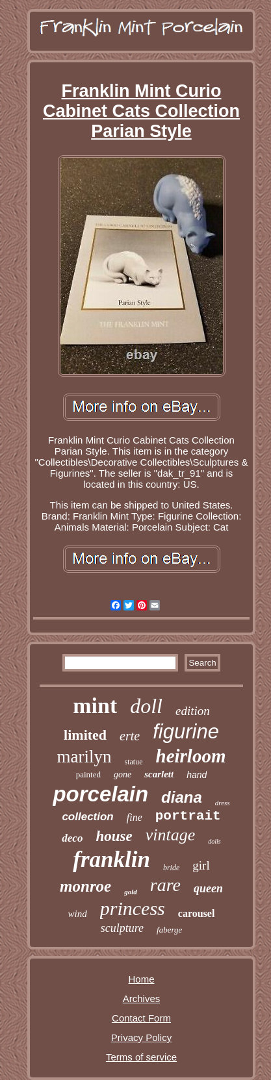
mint (95, 706)
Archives (142, 998)
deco (72, 838)
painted (88, 774)
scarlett (159, 774)
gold (130, 892)
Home (141, 979)
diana (181, 797)
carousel (196, 913)
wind (77, 914)
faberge (169, 930)
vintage (171, 834)
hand (197, 775)
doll (146, 706)
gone (122, 774)
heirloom (191, 756)
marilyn (84, 756)
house (114, 836)
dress (222, 803)
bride (171, 867)
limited (85, 735)
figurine (186, 731)
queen (208, 888)
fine (134, 817)
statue (134, 761)
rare (165, 885)
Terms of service (141, 1056)
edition (192, 711)
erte (130, 736)
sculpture (122, 928)
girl (200, 865)
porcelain (100, 794)
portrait (188, 816)
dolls (214, 841)
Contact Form (141, 1017)
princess (132, 908)
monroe (85, 886)
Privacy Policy (141, 1037)
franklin (111, 859)
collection (87, 816)
